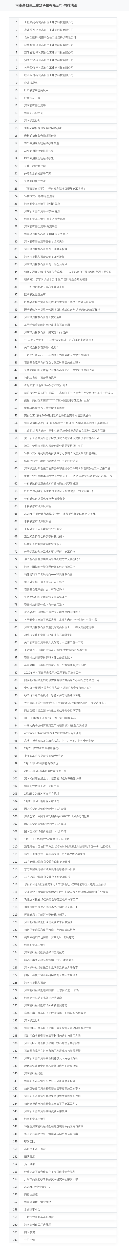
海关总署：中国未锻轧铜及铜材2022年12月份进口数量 (57, 816)
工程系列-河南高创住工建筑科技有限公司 (48, 22)
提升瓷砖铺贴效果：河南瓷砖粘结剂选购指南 (51, 1134)
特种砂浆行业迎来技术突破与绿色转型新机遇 (51, 483)
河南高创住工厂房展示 (37, 1224)
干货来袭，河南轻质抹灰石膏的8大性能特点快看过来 (56, 650)
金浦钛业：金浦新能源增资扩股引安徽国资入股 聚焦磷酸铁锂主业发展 (66, 892)
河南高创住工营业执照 (37, 1202)
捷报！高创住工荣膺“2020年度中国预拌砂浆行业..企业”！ (58, 400)
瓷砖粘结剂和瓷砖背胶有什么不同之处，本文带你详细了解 (59, 370)
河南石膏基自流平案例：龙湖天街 (44, 241)
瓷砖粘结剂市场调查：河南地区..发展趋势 (49, 937)
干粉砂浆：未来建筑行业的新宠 (43, 529)
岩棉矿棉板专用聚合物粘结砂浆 (43, 128)
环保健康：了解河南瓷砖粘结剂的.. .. (46, 914)
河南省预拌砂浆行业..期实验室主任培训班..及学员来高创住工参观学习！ (67, 423)
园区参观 (29, 1232)
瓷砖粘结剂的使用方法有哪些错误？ (45, 597)
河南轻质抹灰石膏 (35, 982)
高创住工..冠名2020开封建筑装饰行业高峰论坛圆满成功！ (58, 415)
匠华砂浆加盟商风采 (36, 90)
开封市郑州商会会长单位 (39, 1217)
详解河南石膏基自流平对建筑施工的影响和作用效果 (55, 1013)
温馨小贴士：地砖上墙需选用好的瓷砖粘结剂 (51, 460)
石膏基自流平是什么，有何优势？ (44, 589)
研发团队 (29, 1141)
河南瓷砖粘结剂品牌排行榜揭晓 (43, 997)
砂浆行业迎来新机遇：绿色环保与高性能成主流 (52, 695)
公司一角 (29, 1239)
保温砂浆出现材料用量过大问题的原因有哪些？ (52, 612)
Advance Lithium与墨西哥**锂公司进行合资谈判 (52, 733)
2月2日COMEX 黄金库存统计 (41, 793)
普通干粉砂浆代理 (35, 166)
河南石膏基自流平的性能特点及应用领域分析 (51, 1058)
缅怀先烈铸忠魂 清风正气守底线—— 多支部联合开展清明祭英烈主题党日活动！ (69, 271)
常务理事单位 (32, 1209)
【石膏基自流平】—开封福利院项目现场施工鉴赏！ (55, 188)
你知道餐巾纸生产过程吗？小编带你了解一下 (51, 907)
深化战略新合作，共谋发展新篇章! (44, 408)
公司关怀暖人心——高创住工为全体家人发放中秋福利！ (57, 355)
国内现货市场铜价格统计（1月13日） (46, 831)
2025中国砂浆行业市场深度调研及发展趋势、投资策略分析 (59, 491)
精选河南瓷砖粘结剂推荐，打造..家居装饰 (49, 960)
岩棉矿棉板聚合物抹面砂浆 (40, 135)
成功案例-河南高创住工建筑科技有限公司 (48, 45)
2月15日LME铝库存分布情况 (41, 763)
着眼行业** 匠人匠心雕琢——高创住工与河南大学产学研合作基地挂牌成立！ (69, 392)
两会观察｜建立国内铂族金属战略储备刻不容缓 (52, 710)
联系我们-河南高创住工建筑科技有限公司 (48, 75)
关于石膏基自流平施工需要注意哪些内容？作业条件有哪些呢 (60, 619)
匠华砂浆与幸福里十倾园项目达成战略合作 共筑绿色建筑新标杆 (62, 309)
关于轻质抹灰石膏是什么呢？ (41, 347)
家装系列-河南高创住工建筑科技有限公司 (48, 29)
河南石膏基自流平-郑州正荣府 (42, 203)
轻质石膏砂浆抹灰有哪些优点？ (43, 544)
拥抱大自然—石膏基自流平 (40, 377)
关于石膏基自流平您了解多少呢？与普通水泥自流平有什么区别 (61, 438)
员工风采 (29, 1164)
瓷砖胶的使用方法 (35, 181)
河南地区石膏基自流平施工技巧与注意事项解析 (52, 1043)
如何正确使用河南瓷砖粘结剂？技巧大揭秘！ (51, 975)
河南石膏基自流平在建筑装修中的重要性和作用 (52, 1096)
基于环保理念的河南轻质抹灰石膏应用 (47, 324)
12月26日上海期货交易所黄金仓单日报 (47, 876)
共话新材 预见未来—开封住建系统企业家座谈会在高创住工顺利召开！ (66, 430)
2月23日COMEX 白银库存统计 (42, 748)
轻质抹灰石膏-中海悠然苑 (39, 196)
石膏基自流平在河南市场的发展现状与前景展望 (52, 1050)
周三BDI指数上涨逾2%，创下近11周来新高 (50, 718)
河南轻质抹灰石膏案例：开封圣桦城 (45, 249)
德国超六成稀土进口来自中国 (41, 786)
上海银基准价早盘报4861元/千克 (43, 755)
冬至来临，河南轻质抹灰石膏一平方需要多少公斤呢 (55, 665)
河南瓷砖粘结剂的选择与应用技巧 (44, 952)
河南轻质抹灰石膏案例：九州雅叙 (44, 256)
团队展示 (29, 1156)
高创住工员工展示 (35, 1149)
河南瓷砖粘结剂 (33, 113)
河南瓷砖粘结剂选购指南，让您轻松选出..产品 (51, 990)
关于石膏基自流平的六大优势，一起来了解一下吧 (53, 642)
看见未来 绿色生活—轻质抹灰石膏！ (46, 385)
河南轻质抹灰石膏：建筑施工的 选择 (46, 332)
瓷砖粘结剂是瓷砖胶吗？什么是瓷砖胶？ (48, 657)
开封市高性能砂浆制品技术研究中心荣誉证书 (51, 1179)
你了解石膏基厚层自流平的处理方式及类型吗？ (52, 559)
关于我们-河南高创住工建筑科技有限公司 (48, 67)
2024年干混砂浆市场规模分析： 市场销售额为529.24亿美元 (60, 513)
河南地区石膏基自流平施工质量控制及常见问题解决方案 (57, 1028)
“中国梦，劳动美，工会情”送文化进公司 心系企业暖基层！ (59, 339)
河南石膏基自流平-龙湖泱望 (40, 226)
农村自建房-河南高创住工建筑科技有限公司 (50, 37)
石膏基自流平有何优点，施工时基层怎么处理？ (52, 362)
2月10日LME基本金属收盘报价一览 (45, 771)
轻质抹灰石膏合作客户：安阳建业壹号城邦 (49, 1171)
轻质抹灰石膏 (32, 97)
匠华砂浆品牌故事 (35, 294)
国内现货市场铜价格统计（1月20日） (46, 808)
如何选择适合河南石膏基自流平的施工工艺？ (51, 1103)
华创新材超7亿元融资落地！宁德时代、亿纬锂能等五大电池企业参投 (65, 884)
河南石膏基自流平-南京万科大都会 (44, 218)
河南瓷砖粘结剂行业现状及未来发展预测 (48, 922)
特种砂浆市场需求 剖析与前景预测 (44, 498)
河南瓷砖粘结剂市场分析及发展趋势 (45, 1005)
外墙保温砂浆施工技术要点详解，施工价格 (49, 551)
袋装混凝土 (31, 82)
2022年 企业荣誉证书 (37, 1186)
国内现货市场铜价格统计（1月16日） (46, 823)
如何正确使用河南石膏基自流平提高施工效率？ (52, 1088)
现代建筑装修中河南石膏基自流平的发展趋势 (51, 1065)
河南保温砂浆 (32, 120)
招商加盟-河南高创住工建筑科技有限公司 (48, 60)
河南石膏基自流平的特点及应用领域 (45, 1111)
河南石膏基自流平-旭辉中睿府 (42, 211)
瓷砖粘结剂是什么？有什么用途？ (44, 604)
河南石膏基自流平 (35, 105)
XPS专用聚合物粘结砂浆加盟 (41, 143)
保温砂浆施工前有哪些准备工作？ (44, 581)
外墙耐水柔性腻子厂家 (37, 173)
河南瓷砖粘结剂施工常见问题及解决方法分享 (51, 967)
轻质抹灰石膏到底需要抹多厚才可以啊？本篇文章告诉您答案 (60, 453)
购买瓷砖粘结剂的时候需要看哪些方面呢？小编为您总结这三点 (61, 680)
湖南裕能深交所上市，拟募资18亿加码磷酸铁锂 (52, 778)
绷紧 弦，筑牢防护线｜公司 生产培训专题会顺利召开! (56, 279)
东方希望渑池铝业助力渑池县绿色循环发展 (49, 869)
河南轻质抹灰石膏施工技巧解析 (43, 317)
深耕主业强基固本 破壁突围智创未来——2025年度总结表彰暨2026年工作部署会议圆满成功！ (69, 476)
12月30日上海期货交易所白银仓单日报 (47, 861)
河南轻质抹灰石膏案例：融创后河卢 (45, 264)
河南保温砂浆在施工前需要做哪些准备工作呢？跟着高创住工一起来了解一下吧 (69, 468)
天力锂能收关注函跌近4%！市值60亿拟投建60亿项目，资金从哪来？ (65, 702)
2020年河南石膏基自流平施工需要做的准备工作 (52, 672)
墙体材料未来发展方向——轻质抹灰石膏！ (49, 574)
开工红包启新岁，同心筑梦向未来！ (45, 287)
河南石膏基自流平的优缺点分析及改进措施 (49, 1081)
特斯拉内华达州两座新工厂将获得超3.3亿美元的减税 (55, 725)
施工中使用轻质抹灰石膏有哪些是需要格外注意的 (53, 445)
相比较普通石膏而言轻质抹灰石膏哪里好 (48, 634)
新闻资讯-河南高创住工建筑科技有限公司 (48, 52)
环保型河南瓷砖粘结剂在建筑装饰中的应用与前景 (53, 1126)
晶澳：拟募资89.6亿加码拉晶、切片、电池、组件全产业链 (59, 740)
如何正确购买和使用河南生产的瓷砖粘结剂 (49, 929)
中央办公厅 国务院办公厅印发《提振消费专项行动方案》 (58, 687)
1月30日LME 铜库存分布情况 (41, 801)
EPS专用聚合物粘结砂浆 (39, 158)
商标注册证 (31, 1194)
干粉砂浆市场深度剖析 (37, 506)
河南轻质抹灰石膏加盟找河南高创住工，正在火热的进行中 (59, 627)
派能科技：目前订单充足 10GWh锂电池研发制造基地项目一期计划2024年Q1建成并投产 (69, 846)
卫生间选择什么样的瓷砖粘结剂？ (44, 536)
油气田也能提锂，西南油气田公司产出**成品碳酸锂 (54, 854)
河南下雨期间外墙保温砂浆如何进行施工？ (49, 566)
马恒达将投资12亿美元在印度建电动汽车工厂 (51, 899)
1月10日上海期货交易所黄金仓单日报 (46, 839)
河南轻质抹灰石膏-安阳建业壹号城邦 (46, 234)
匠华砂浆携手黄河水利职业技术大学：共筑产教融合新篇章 (59, 302)
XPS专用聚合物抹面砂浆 (39, 150)
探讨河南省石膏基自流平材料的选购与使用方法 (52, 1035)
